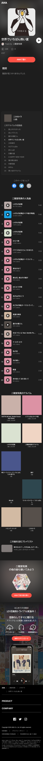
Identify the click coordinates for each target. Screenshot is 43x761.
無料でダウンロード (21, 638)
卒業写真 (11, 164)
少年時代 (11, 143)
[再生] (39, 40)
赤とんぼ (11, 150)
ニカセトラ (17, 117)
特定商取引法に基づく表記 (28, 734)
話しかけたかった (14, 129)
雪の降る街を (13, 160)
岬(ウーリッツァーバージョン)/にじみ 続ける (11, 473)
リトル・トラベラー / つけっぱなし (32, 501)
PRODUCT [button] (7, 701)
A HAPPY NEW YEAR (16, 157)
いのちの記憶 (11, 444)
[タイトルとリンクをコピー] (29, 185)
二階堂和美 (17, 44)
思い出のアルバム (14, 171)
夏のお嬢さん (13, 136)
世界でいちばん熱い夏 (15, 691)
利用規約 (4, 731)
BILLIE (11, 500)
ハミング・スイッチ (11, 528)
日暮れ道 (11, 153)
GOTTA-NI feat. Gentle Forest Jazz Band (11, 417)
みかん (10, 167)
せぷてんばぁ (13, 147)
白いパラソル (13, 133)
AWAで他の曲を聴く (21, 595)
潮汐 (32, 472)
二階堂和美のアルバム (32, 444)
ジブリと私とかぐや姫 (32, 416)
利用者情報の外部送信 (9, 734)
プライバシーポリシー (18, 731)
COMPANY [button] (7, 708)
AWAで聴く (21, 60)
